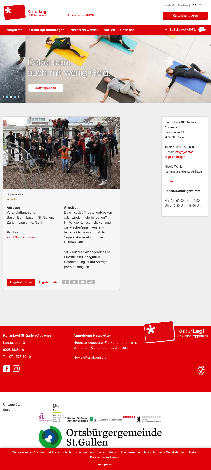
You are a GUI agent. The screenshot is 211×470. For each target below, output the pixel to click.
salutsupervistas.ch (23, 237)
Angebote (15, 30)
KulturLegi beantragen (46, 30)
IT (200, 5)
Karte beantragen (185, 15)
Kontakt (169, 5)
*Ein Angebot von (80, 15)
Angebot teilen (49, 282)
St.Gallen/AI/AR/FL (182, 29)
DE (194, 5)
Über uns (127, 30)
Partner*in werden (83, 30)
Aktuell (109, 30)
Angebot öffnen (20, 282)
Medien (183, 5)
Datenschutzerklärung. (105, 457)
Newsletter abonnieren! (91, 357)
